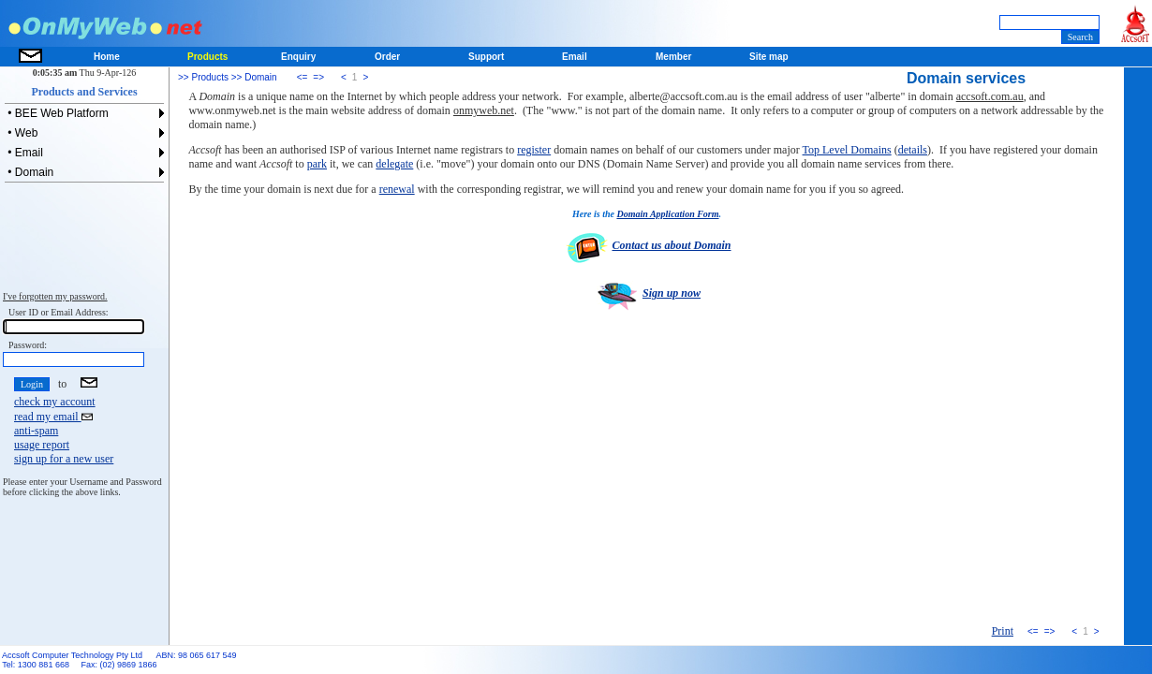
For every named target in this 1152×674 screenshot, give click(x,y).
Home (107, 56)
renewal (397, 189)
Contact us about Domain (646, 245)
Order (387, 56)
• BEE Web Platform (57, 113)
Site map (769, 56)
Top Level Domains (847, 149)
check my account (55, 401)
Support (486, 56)
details (912, 149)
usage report (41, 444)
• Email (24, 152)
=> (318, 77)
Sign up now (647, 293)
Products (207, 56)
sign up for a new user (63, 458)
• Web (21, 132)
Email (574, 56)
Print (1002, 630)
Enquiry (298, 56)
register (534, 149)
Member (673, 56)
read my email (53, 416)
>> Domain (253, 77)
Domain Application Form (667, 214)
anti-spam (36, 430)
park (317, 163)
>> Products (203, 77)
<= (302, 77)
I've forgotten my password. (55, 296)
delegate (394, 163)
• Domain (29, 172)
